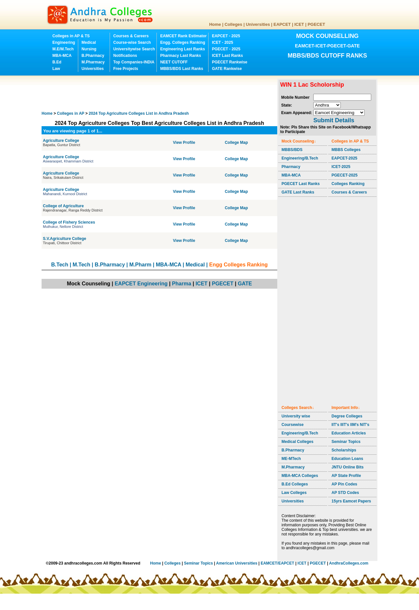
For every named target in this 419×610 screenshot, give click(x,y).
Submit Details (333, 120)
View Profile (184, 142)
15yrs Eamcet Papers (351, 501)
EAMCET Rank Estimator (183, 36)
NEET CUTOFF (174, 62)
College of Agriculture (63, 206)
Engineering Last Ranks (182, 49)
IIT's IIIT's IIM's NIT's (350, 424)
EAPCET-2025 (344, 158)
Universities (258, 24)
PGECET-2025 (344, 175)
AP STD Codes (345, 492)
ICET (299, 24)
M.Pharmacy (93, 62)
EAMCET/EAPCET (277, 563)
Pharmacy (291, 166)
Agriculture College (61, 140)
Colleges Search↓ (298, 407)
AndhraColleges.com (348, 563)
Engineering (63, 42)
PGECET (316, 24)
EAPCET (282, 24)
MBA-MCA (62, 55)
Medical (89, 42)
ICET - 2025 (222, 42)
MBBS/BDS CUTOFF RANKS (327, 55)
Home (215, 24)
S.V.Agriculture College (64, 238)
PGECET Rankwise (229, 62)
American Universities (236, 563)
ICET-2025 (341, 166)
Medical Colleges (297, 441)
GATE (245, 283)
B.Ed (56, 62)
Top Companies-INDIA (134, 62)
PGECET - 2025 (226, 49)
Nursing (89, 49)
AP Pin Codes (344, 484)
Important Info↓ (346, 407)
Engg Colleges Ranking (238, 264)
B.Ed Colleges (295, 484)
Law (56, 68)
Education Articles (349, 433)
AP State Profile (346, 475)
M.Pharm (140, 264)
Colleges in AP (70, 113)
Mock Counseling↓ (299, 141)
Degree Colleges (347, 416)
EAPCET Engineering (141, 283)
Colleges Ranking (348, 183)
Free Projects (125, 68)
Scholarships (344, 450)
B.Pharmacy (93, 55)
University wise (296, 416)
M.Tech (81, 264)
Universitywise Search (134, 49)
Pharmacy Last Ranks (180, 55)
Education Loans (347, 458)
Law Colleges (294, 492)
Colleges (233, 24)
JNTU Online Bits (348, 467)
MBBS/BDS (292, 149)
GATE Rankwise (227, 68)
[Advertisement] (161, 93)
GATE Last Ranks (298, 192)
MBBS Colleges (346, 149)
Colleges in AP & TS (71, 36)
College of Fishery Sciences (69, 222)
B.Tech (59, 264)
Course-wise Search (132, 42)
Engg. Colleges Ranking (182, 42)
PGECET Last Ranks (301, 183)
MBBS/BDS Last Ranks (181, 68)
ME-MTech (291, 458)
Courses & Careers (131, 36)
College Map (236, 142)
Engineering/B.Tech (300, 158)
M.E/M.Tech (63, 49)
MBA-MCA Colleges (300, 475)
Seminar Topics (346, 441)
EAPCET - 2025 (226, 36)
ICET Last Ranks (227, 55)
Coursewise (292, 424)
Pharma (181, 283)
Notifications (125, 55)
